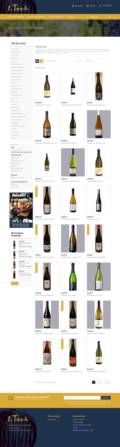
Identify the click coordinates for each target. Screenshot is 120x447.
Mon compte (52, 419)
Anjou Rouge (15, 52)
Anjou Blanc (14, 49)
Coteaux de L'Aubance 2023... (45, 219)
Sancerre (14, 104)
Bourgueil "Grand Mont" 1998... (71, 105)
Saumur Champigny (17, 113)
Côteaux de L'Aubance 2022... (71, 181)
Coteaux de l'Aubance (17, 67)
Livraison (71, 16)
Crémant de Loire (16, 79)
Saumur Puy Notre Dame (19, 116)
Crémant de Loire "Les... (95, 295)
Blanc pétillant (18, 160)
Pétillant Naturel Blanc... (24, 244)
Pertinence (97, 61)
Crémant (16, 163)
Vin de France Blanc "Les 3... (23, 254)
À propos (75, 427)
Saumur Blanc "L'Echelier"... (96, 333)
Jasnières (14, 83)
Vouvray (13, 138)
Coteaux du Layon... (93, 219)
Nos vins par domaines (36, 16)
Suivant (109, 382)
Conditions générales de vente (82, 425)
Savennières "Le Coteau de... (24, 263)
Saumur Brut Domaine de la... (97, 105)
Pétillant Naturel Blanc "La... (71, 219)
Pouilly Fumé (15, 98)
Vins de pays (15, 135)
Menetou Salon (15, 86)
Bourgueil (14, 58)
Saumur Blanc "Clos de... (43, 105)
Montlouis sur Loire (17, 89)
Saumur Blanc (15, 107)
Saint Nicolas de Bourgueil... (45, 257)
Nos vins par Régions (15, 16)
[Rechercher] (101, 16)
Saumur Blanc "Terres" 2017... (45, 181)
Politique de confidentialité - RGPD (83, 430)
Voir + (15, 283)
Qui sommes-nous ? (56, 16)
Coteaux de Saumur (17, 70)
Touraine (13, 129)
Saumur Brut (15, 110)
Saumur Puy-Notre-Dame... (44, 333)
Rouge (16, 171)
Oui (15, 187)
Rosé (12, 101)
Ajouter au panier (25, 247)
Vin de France (15, 132)
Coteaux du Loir (16, 76)
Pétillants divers (16, 95)
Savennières (15, 123)
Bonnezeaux (15, 55)
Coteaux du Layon (16, 73)
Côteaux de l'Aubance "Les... (96, 143)
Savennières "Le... (24, 273)
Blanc (16, 157)
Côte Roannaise (16, 64)
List (41, 61)
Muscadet (14, 92)
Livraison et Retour (78, 419)
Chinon (13, 61)
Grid (37, 61)
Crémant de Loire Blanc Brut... (71, 257)
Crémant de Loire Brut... (69, 295)
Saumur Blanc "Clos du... (69, 143)
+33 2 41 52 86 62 (107, 5)
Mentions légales (78, 422)
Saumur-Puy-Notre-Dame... (70, 333)
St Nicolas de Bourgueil (18, 126)
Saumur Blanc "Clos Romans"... (97, 371)
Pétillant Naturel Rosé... (43, 371)
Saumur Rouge (15, 120)
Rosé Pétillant (18, 168)
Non (15, 184)
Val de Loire (18, 43)
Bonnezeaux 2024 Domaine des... (46, 143)
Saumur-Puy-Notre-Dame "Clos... (72, 371)
